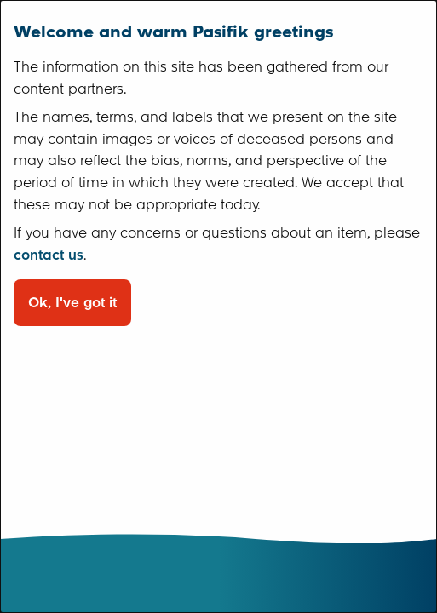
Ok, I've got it (72, 303)
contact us (48, 255)
